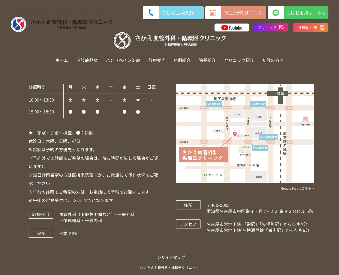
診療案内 (154, 40)
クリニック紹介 (227, 40)
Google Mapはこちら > (297, 188)
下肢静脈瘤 (93, 40)
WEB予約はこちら (233, 12)
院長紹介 (199, 40)
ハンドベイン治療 (125, 40)
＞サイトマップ (171, 257)
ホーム (70, 40)
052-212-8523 (168, 12)
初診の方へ (257, 40)
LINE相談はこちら (298, 12)
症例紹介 (177, 40)
